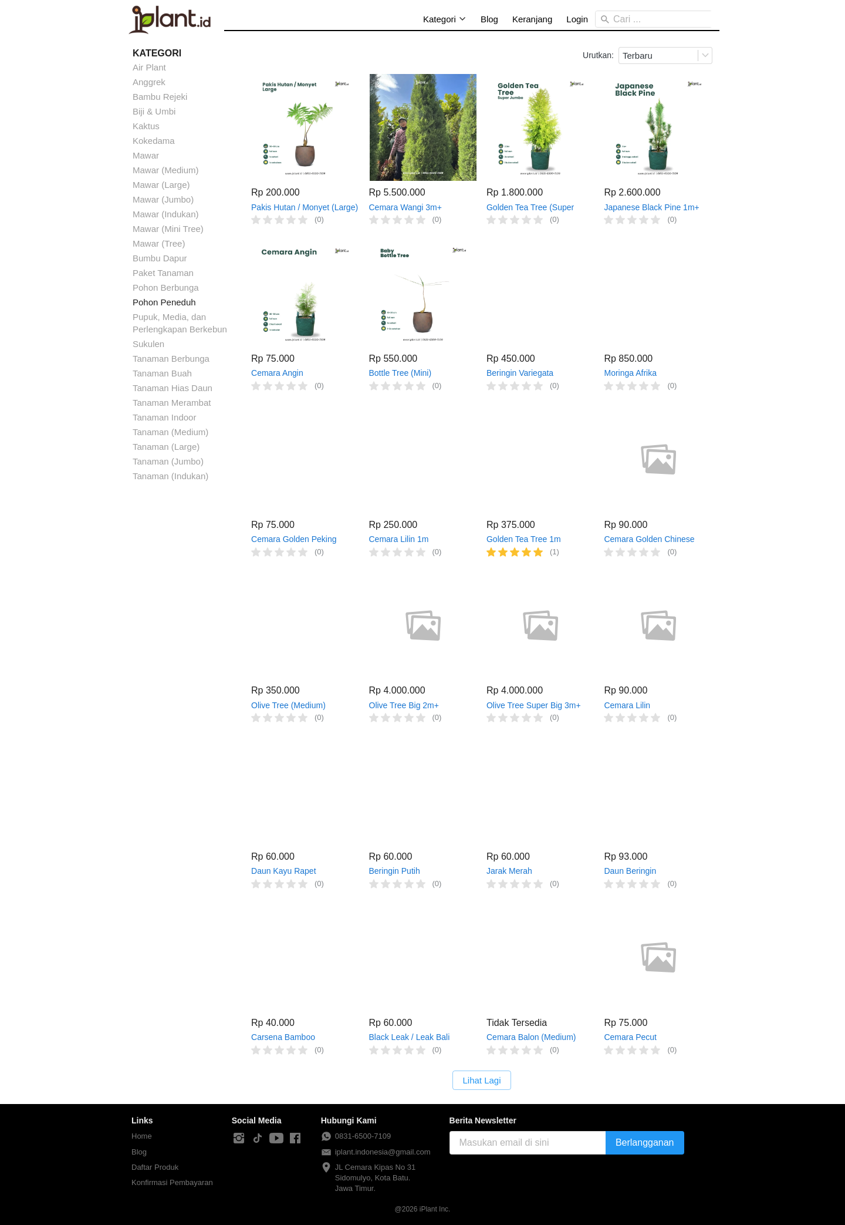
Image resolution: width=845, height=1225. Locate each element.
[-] (239, 1138)
